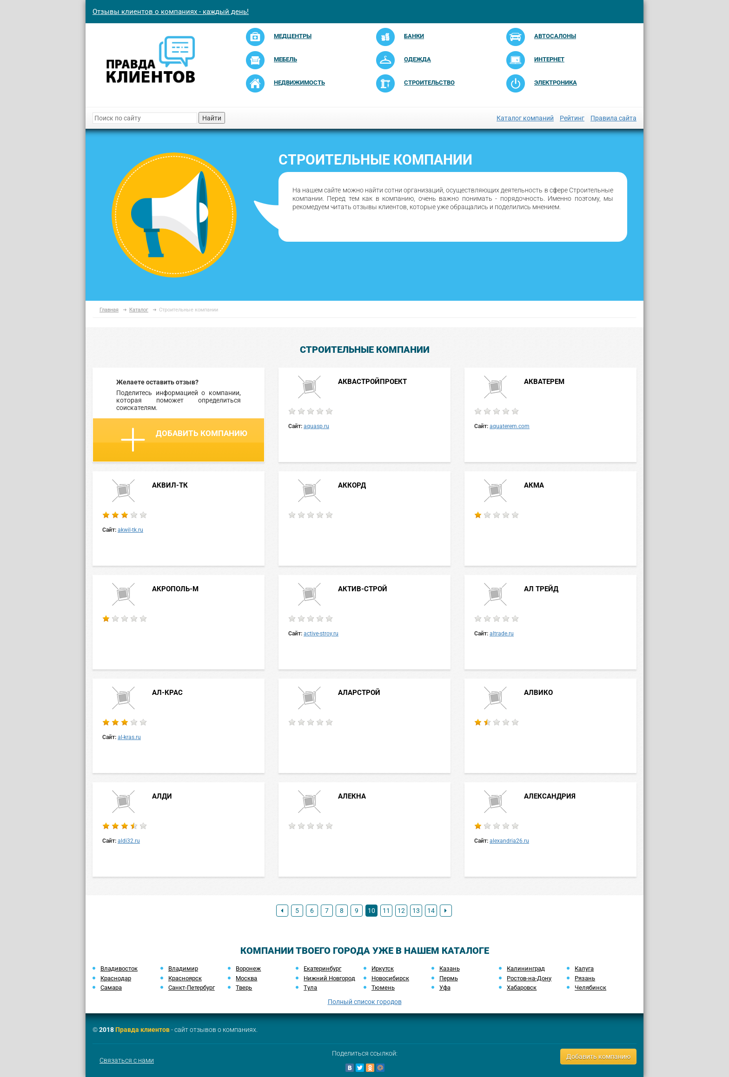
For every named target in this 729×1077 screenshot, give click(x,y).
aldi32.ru (129, 841)
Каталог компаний (525, 118)
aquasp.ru (316, 426)
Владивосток (119, 968)
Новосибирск (390, 978)
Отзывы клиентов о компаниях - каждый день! (171, 11)
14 (431, 910)
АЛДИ (162, 796)
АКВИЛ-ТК (170, 485)
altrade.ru (502, 633)
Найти (211, 118)
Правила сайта (613, 118)
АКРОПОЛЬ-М (175, 589)
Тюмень (383, 987)
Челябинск (590, 987)
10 (371, 910)
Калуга (584, 968)
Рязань (585, 978)
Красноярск (185, 978)
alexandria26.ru (509, 841)
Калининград (526, 968)
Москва (246, 978)
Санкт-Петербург (191, 987)
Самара (111, 987)
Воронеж (248, 968)
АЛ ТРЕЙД (541, 589)
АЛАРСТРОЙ (359, 692)
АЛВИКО (538, 692)
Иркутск (382, 968)
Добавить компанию (184, 440)
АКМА (534, 485)
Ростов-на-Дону (529, 978)
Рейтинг (572, 118)
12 (401, 910)
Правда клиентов (142, 1029)
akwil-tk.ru (130, 530)
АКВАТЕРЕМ (544, 381)
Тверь (244, 987)
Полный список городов (365, 1001)
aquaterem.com (510, 426)
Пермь (448, 978)
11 (386, 910)
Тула (310, 987)
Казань (449, 968)
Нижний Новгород (329, 978)
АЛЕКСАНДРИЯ (550, 796)
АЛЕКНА (352, 796)
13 (416, 910)
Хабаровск (522, 987)
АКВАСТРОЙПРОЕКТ (372, 381)
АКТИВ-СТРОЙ (362, 589)
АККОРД (352, 485)
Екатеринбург (322, 968)
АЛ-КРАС (167, 692)
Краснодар (115, 978)
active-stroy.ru (321, 633)
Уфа (445, 987)
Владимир (183, 968)
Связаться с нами (126, 1060)
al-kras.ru (129, 737)
